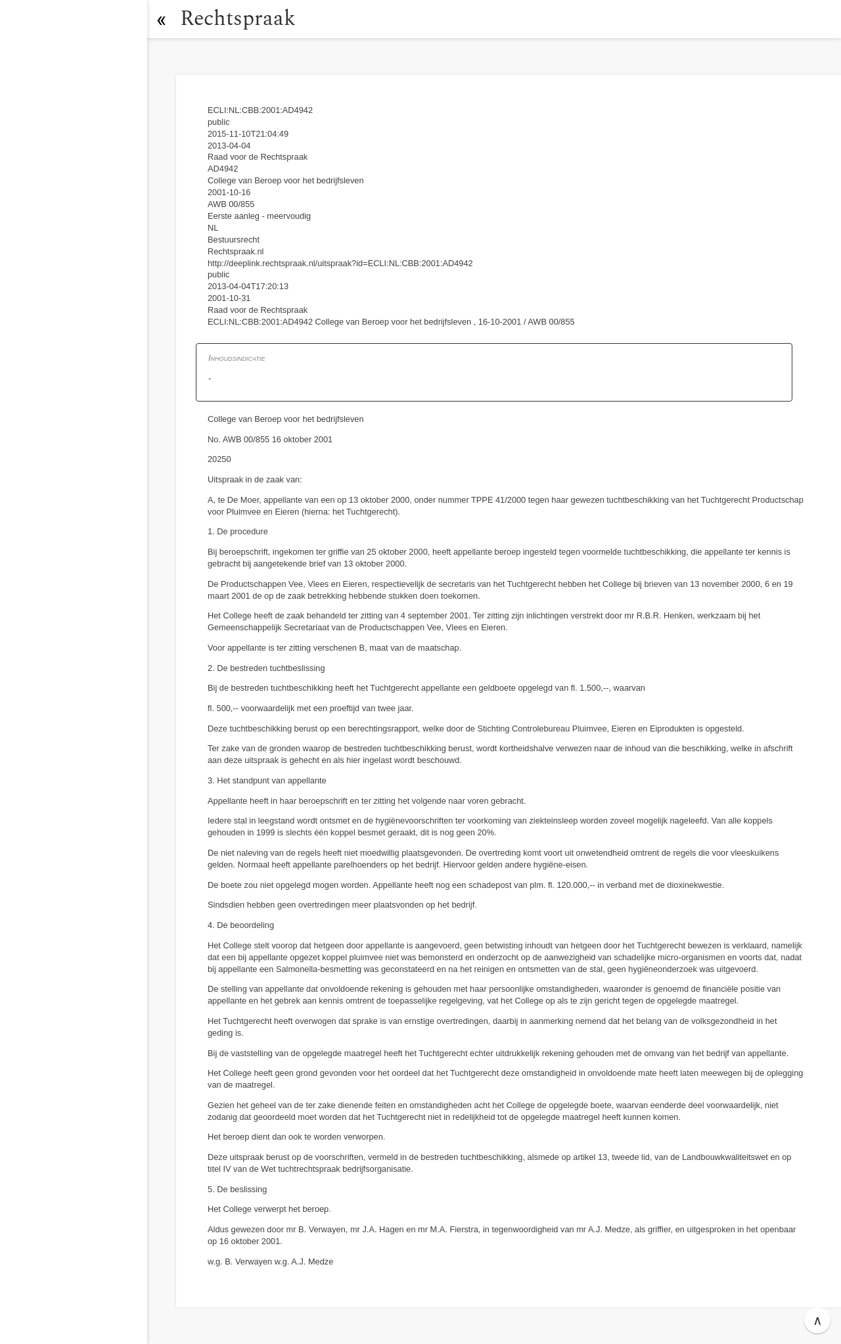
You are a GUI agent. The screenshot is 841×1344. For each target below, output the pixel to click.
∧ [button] (818, 1320)
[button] (161, 19)
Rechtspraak (238, 19)
